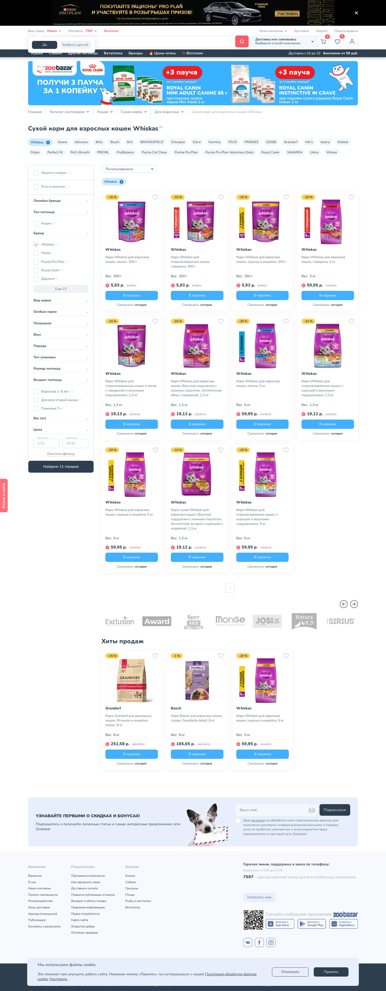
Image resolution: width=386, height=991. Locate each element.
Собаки (55, 53)
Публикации (37, 920)
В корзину (131, 295)
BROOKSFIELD (151, 142)
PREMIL (103, 152)
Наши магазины (39, 888)
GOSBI (271, 142)
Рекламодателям (40, 901)
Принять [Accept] (331, 971)
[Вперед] (354, 604)
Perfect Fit (55, 152)
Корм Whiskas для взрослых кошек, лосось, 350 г (127, 259)
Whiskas (40, 142)
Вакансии (111, 31)
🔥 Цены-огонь (162, 53)
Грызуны (131, 888)
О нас (32, 882)
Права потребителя (85, 914)
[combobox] (129, 169)
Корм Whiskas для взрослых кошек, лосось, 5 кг (258, 383)
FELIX (232, 142)
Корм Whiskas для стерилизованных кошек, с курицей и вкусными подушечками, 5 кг (257, 517)
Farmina (214, 142)
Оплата (321, 31)
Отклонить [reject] (290, 971)
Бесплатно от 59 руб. (340, 53)
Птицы (130, 895)
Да (45, 44)
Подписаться (335, 809)
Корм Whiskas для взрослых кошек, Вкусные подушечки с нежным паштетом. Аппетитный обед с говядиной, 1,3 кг (196, 388)
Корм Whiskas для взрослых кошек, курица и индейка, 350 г (261, 259)
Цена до (71, 438)
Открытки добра (83, 926)
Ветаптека (113, 53)
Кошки (37, 53)
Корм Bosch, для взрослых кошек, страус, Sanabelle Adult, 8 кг (197, 718)
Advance (81, 142)
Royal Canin (270, 152)
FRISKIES (251, 142)
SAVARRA (295, 152)
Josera (325, 142)
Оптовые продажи (84, 933)
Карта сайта (79, 920)
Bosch (114, 142)
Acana (62, 142)
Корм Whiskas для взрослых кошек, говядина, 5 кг (323, 259)
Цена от (42, 438)
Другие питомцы (83, 53)
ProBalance (125, 152)
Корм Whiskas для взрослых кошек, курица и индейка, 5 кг (129, 512)
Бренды (136, 53)
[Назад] (344, 604)
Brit (130, 142)
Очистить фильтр (61, 453)
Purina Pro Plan (186, 152)
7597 (248, 877)
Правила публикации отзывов (93, 895)
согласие (258, 820)
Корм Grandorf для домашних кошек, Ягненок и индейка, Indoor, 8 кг (128, 720)
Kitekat (343, 142)
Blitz (99, 142)
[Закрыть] (356, 13)
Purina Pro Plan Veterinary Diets (229, 152)
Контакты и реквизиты (44, 926)
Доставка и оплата (84, 888)
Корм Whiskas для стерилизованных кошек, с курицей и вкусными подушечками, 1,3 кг (322, 388)
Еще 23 (61, 288)
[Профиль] (352, 41)
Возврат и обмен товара (88, 901)
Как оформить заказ (85, 882)
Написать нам (259, 897)
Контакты (82, 31)
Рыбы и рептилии (138, 901)
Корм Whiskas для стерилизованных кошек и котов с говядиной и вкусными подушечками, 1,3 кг (130, 388)
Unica (314, 152)
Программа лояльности (88, 876)
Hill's (309, 142)
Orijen (35, 152)
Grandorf (290, 142)
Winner (331, 152)
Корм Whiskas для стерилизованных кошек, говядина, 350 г (190, 262)
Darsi (197, 142)
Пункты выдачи (346, 31)
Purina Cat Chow (154, 152)
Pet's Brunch (80, 152)
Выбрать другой (75, 44)
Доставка (301, 31)
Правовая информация (88, 907)
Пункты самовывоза (42, 895)
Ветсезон (192, 53)
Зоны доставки (39, 907)
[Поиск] (161, 41)
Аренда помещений (42, 914)
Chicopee (178, 142)
